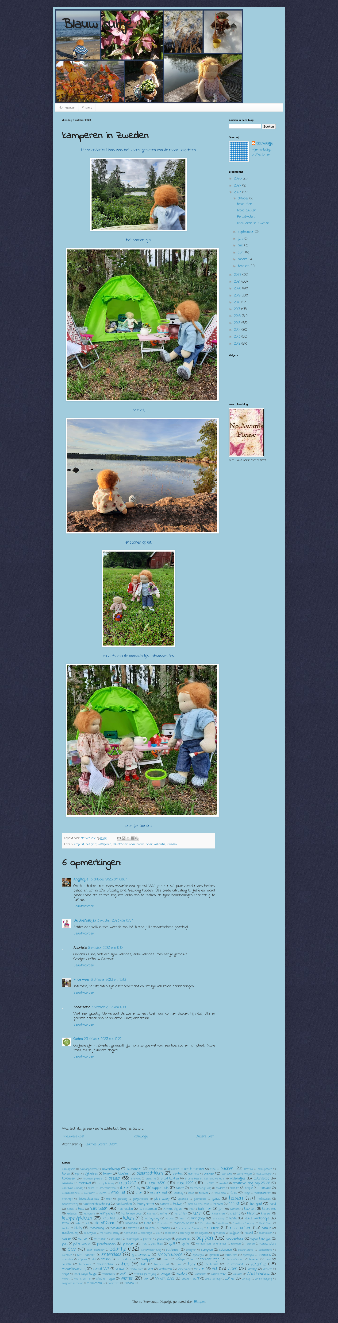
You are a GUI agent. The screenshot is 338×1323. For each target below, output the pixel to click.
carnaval (85, 1183)
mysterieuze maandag (189, 1228)
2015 (238, 323)
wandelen (200, 1274)
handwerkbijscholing (96, 1204)
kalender (72, 1213)
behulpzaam (265, 1169)
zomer (229, 1278)
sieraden (67, 1255)
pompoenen (183, 1239)
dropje (249, 1188)
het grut (90, 844)
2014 (238, 329)
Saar (149, 844)
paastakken (266, 1233)
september (246, 232)
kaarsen (235, 1209)
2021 (238, 281)
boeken (209, 1173)
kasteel (151, 1214)
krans (170, 1218)
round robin (267, 1243)
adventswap (111, 1169)
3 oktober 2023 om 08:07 (109, 879)
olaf (158, 1233)
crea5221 (210, 1183)
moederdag (97, 1228)
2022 (238, 274)
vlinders (267, 1269)
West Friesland (258, 1273)
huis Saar (98, 1209)
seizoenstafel (245, 1250)
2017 (237, 309)
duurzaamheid (71, 1193)
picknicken (100, 1239)
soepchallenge (170, 1255)
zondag (246, 1279)
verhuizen (165, 1269)
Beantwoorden (83, 906)
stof (94, 1259)
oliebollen (170, 1233)
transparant (161, 1264)
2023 (238, 192)
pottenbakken (82, 1243)
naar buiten (137, 844)
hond (272, 1204)
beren (66, 1173)
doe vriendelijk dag (200, 1188)
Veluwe (120, 1269)
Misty (78, 1228)
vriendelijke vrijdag (145, 1274)
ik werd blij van (173, 1209)
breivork (135, 1179)
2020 (238, 288)
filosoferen (220, 1193)
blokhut (178, 1173)
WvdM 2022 (164, 1278)
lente (233, 1218)
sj (133, 1255)
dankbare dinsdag (72, 1188)
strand (106, 1259)
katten (164, 1213)
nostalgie (146, 1233)
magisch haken (183, 1223)
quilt (172, 1243)
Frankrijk (67, 1199)
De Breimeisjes (84, 920)
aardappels (68, 1169)
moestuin (116, 1228)
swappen (147, 1259)
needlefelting (70, 1233)
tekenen (254, 1259)
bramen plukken (93, 1179)
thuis (124, 1264)
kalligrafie (89, 1214)
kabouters (269, 1209)
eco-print (89, 1193)
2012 (238, 343)
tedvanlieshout (235, 1259)
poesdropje (164, 1239)
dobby (180, 1188)
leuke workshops (257, 1218)
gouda (216, 1198)
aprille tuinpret (194, 1169)
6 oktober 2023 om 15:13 (108, 979)
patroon (83, 1239)
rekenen (250, 1244)
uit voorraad (234, 1264)
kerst (197, 1213)
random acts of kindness (211, 1244)
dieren (124, 1188)
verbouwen (137, 1269)
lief (87, 1223)
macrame (163, 1223)
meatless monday (243, 1223)
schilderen (172, 1250)
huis (81, 1209)
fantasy (178, 1193)
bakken (227, 1169)
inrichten (204, 1208)
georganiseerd (140, 1199)
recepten (236, 1244)
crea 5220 (156, 1183)
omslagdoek (201, 1233)
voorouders (108, 1274)
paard (249, 1233)
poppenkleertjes (260, 1239)
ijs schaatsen (148, 1209)
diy (138, 1188)
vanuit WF (101, 1269)
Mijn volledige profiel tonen (261, 152)
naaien (213, 1228)
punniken (157, 1243)
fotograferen (262, 1193)
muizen (150, 1228)
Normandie (130, 1233)
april (241, 252)
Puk (144, 1244)
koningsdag (152, 1218)
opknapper (219, 1233)
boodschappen (264, 1174)
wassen (237, 1274)
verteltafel (184, 1269)
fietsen (203, 1193)
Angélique (81, 879)
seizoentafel (265, 1250)
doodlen (234, 1188)
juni (241, 238)
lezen (65, 1223)
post (65, 1243)
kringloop (198, 1218)
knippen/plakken (77, 1218)
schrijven (191, 1250)
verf (150, 1269)
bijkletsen (91, 1173)
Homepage (66, 107)
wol (146, 1278)
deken (91, 1188)
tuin (191, 1264)
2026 (238, 178)
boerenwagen (244, 1174)
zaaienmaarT (190, 1278)
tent (268, 1259)
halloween (264, 1199)
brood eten (244, 204)
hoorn (70, 1209)
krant (183, 1219)
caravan (67, 1183)
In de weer (81, 979)
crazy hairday (106, 1183)
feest (191, 1193)
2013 (238, 336)
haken (236, 1198)
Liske (147, 1223)
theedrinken (105, 1264)
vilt (214, 1269)
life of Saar (120, 844)
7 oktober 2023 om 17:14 (108, 1007)
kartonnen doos (131, 1213)
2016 (238, 316)
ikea (191, 1209)
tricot (178, 1264)
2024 (238, 185)
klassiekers (219, 1214)
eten (139, 1193)
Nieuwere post (73, 1136)
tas (192, 1259)
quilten (185, 1243)
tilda (143, 1264)
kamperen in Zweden (253, 223)
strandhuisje (126, 1259)
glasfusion (200, 1199)
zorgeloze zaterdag (72, 1283)
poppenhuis (234, 1238)
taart (165, 1259)
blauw (107, 1173)
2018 (238, 302)
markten (205, 1223)
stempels (265, 1255)
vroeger (165, 1274)
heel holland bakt (198, 1204)
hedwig (177, 1204)
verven (199, 1269)
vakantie (159, 844)
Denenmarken (107, 1188)
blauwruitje (264, 143)
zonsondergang (263, 1279)
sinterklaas (111, 1255)
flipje (247, 1193)
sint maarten (86, 1255)
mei (241, 245)
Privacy (87, 107)
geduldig (122, 1199)
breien (114, 1178)
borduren (68, 1178)
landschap (218, 1219)
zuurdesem (94, 1283)
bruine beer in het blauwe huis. (205, 1179)
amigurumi (156, 1169)
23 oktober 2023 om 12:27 (103, 1039)
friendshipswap (89, 1199)
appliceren (173, 1169)
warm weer (219, 1274)
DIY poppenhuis (157, 1188)
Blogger (199, 1302)
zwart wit (113, 1283)
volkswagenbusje (85, 1274)
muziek (165, 1228)
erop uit (79, 844)
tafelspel (180, 1259)
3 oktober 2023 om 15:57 (115, 920)
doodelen (221, 1188)
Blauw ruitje (97, 25)
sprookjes (248, 1255)
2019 (238, 295)
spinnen (214, 1255)
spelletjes (198, 1255)
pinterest (116, 1239)
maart (243, 259)
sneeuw (144, 1255)
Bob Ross (193, 1174)
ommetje (185, 1233)
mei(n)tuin (265, 1223)
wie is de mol (82, 1279)
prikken (128, 1243)
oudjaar (235, 1233)
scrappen (207, 1250)
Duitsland (264, 1188)
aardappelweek (88, 1169)
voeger (65, 1274)
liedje (78, 1223)
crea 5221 (185, 1183)
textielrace (85, 1264)
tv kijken (212, 1264)
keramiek (180, 1213)
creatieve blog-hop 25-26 (251, 1183)
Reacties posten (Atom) (101, 1144)
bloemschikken (150, 1173)
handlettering (70, 1204)
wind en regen (105, 1278)
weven (65, 1279)
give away (161, 1198)
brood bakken (246, 210)
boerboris (227, 1174)
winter (127, 1278)
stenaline (67, 1259)
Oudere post (205, 1136)
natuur (266, 1228)
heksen (218, 1204)
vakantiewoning (73, 1269)
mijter (65, 1228)
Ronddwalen (246, 216)
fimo (233, 1193)
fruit (109, 1199)
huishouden (125, 1209)
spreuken (231, 1255)
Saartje (118, 1249)
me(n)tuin (222, 1223)
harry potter (145, 1204)
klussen (266, 1213)
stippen (82, 1259)
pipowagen (133, 1239)
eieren (103, 1193)
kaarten (250, 1208)
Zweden (172, 844)
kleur (251, 1213)
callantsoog (261, 1178)
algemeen (134, 1169)
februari (244, 266)
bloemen (124, 1173)
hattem (164, 1204)
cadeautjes (237, 1178)
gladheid (183, 1199)
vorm (123, 1273)
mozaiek (133, 1228)
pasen (66, 1238)
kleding (235, 1213)
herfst (233, 1204)
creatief (223, 1183)
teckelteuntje (209, 1259)
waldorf (181, 1273)
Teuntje (67, 1264)
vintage (252, 1269)
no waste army (109, 1233)
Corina (78, 1039)
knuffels (109, 1218)
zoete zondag (212, 1279)
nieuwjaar (90, 1233)
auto (212, 1169)
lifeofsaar (131, 1223)
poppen (204, 1238)
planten (147, 1239)
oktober (244, 198)
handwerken (123, 1204)
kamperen (104, 844)
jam (221, 1209)
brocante (151, 1179)
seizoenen (225, 1250)
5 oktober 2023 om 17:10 (105, 948)
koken (128, 1218)
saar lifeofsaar (96, 1250)
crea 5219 (127, 1183)
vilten (233, 1269)
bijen (78, 1174)
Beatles (248, 1169)
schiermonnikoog (151, 1250)
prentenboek (106, 1243)
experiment (158, 1193)
